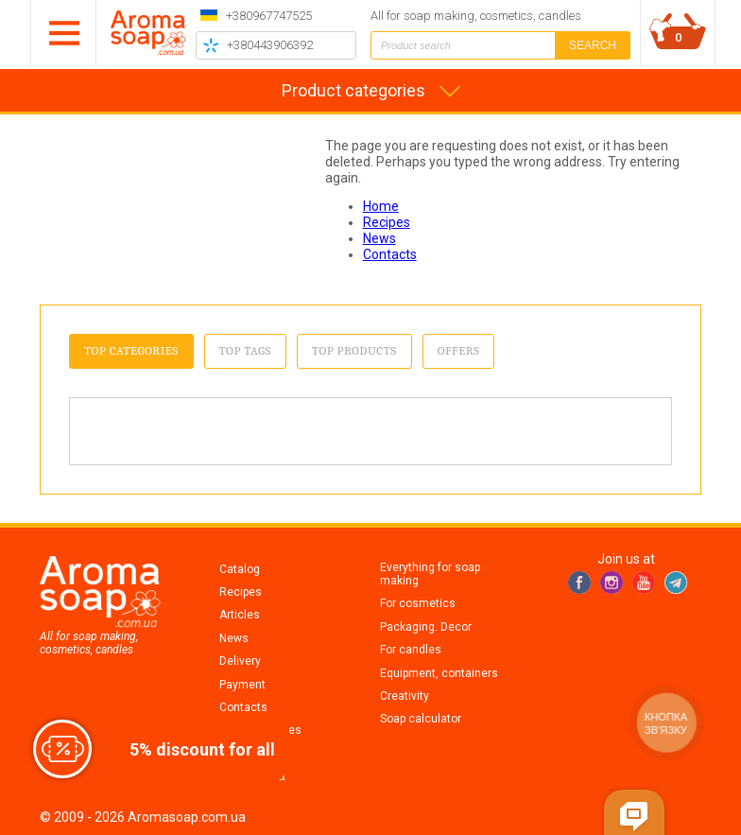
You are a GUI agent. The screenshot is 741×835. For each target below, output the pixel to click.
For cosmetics (418, 603)
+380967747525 (269, 15)
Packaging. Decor (426, 627)
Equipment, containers (439, 673)
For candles (410, 649)
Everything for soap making (430, 574)
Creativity (404, 696)
